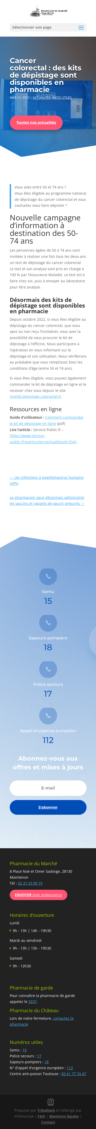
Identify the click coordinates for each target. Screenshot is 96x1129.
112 (70, 1067)
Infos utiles (62, 97)
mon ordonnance (38, 894)
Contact (48, 1122)
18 (47, 1061)
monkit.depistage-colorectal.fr (35, 396)
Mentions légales (64, 1116)
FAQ (41, 1116)
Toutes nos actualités (36, 122)
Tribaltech (46, 1110)
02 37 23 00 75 (30, 883)
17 (39, 1055)
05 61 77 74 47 (73, 1073)
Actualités (42, 97)
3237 (32, 1001)
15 (25, 1050)
